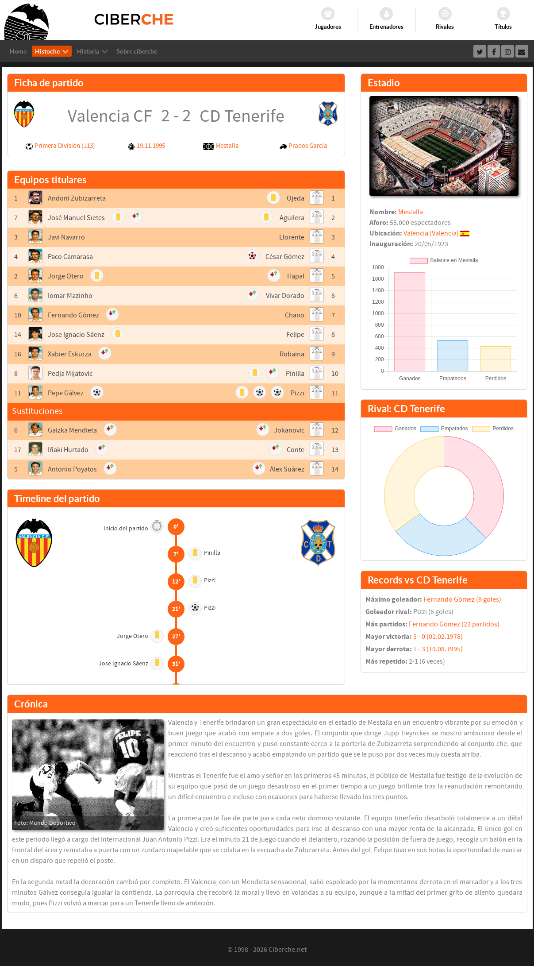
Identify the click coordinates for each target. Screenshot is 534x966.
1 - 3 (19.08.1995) (438, 649)
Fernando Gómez (73, 315)
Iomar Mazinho (70, 296)
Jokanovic (289, 430)
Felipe (295, 335)
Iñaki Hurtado (68, 450)
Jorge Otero (66, 276)
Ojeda (295, 198)
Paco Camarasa (70, 257)
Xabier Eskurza (70, 354)
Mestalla (227, 146)
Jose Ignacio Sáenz (76, 335)
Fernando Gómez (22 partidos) (454, 624)
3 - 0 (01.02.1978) (438, 637)
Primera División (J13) (65, 146)
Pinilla (295, 374)
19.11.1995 (151, 146)
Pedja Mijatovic (70, 374)
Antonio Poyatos (72, 469)
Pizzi (297, 393)
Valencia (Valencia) (431, 233)
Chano (294, 315)
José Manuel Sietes (76, 218)
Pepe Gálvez (66, 393)
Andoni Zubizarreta (77, 198)
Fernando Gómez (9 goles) (462, 599)
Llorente (291, 237)
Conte (295, 450)
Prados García (307, 146)
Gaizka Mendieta (72, 430)
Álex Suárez (287, 469)
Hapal (295, 276)
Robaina (292, 354)
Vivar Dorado (285, 296)
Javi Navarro (66, 237)
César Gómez (284, 257)
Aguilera (292, 218)
